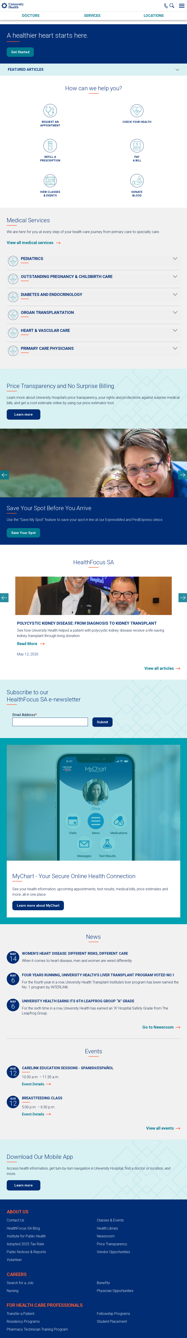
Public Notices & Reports (26, 1252)
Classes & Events (110, 1220)
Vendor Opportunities (113, 1252)
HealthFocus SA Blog (23, 1228)
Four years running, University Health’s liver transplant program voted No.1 (98, 975)
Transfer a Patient (20, 1314)
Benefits (103, 1283)
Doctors (30, 15)
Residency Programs (23, 1321)
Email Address (23, 715)
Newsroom (106, 1236)
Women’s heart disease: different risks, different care (75, 953)
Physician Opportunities (115, 1291)
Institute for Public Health (26, 1236)
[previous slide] (4, 474)
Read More (27, 643)
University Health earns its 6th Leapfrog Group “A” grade (78, 1001)
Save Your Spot (23, 533)
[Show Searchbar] (173, 5)
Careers (17, 1274)
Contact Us (15, 1220)
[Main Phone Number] (166, 6)
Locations (154, 15)
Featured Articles (25, 69)
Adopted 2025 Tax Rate (25, 1244)
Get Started (20, 52)
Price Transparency (112, 1244)
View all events (160, 1128)
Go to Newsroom (158, 1027)
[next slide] (182, 474)
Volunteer (14, 1260)
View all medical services (34, 242)
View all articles (159, 668)
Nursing (12, 1291)
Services (92, 15)
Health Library (107, 1228)
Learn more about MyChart (38, 906)
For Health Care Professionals (45, 1305)
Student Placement (112, 1321)
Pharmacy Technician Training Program (37, 1329)
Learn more (23, 414)
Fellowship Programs (113, 1314)
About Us (17, 1212)
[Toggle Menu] (181, 5)
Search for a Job (20, 1283)
